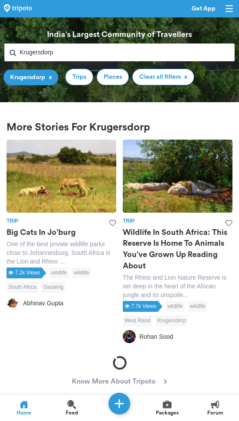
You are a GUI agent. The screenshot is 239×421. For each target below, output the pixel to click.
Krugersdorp (171, 320)
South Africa (22, 287)
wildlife (59, 273)
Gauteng (54, 287)
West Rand (137, 320)
